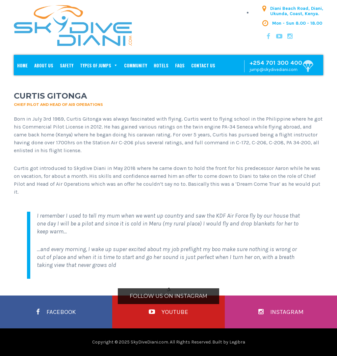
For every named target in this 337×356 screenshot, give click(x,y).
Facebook (56, 312)
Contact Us (203, 65)
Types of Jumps (95, 65)
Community (135, 65)
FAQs (180, 65)
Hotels (161, 65)
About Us (43, 65)
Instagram (280, 312)
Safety (66, 65)
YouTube (168, 312)
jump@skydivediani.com (273, 69)
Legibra (237, 342)
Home (22, 65)
